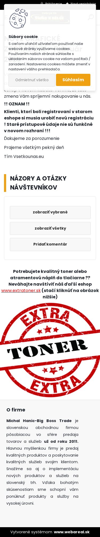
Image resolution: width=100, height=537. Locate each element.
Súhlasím (73, 80)
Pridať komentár (50, 244)
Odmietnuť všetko (32, 80)
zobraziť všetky (50, 228)
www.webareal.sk (72, 532)
